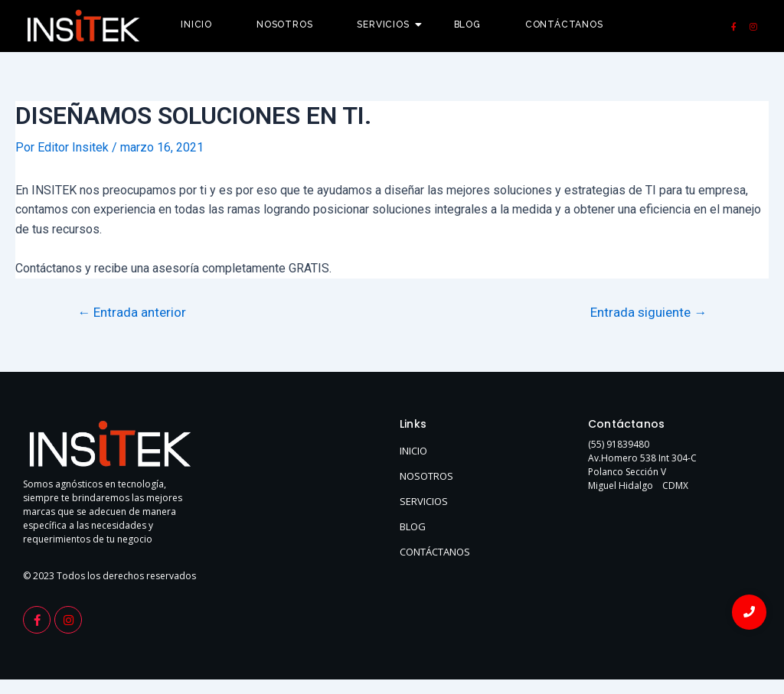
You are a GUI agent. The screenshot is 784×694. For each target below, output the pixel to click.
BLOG (413, 526)
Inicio (196, 24)
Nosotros (284, 24)
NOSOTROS (426, 476)
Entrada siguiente (648, 312)
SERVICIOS (424, 501)
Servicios (388, 24)
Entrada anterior (131, 312)
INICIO (413, 451)
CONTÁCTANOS (435, 552)
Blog (467, 24)
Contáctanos (564, 24)
